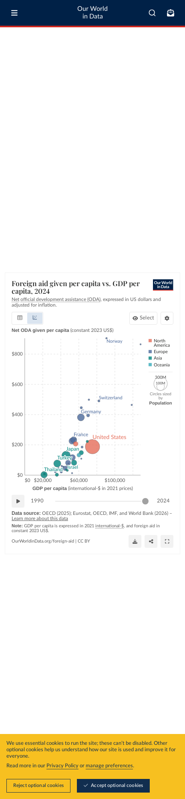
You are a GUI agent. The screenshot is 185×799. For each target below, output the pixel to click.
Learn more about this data (40, 518)
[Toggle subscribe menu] (171, 13)
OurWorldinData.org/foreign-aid (43, 541)
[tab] (19, 318)
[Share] (151, 541)
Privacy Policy (62, 766)
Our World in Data (92, 13)
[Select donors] (143, 318)
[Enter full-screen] (167, 541)
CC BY (84, 541)
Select (147, 318)
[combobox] (152, 13)
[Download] (135, 541)
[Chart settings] (167, 318)
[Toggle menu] (14, 13)
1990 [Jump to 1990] (37, 500)
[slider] (145, 501)
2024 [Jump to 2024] (163, 500)
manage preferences (109, 766)
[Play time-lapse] (18, 501)
